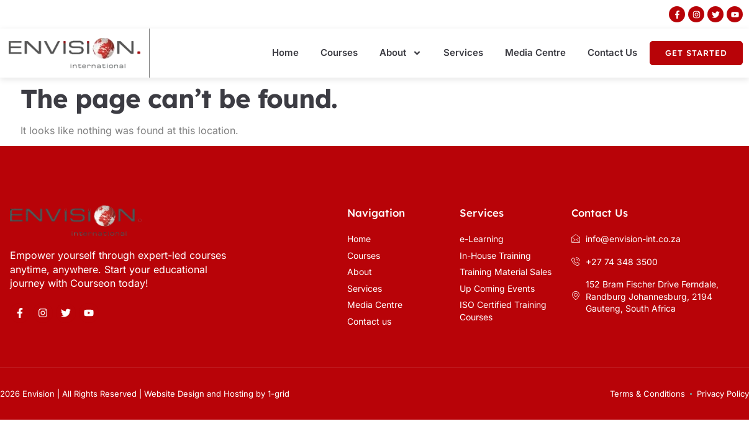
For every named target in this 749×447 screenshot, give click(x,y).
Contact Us (612, 52)
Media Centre (535, 52)
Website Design (174, 394)
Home (285, 52)
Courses (339, 52)
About (400, 53)
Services (463, 52)
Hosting (238, 394)
